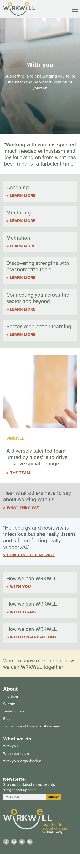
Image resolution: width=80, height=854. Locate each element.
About (10, 689)
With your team (16, 753)
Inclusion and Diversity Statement (31, 726)
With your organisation (22, 761)
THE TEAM (20, 472)
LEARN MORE (22, 195)
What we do (17, 739)
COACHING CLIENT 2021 (31, 555)
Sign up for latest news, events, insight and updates (29, 787)
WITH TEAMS (23, 612)
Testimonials (13, 711)
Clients (9, 703)
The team (11, 696)
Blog (7, 718)
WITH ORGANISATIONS (33, 637)
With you (10, 746)
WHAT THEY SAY (23, 507)
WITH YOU (20, 586)
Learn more (22, 277)
